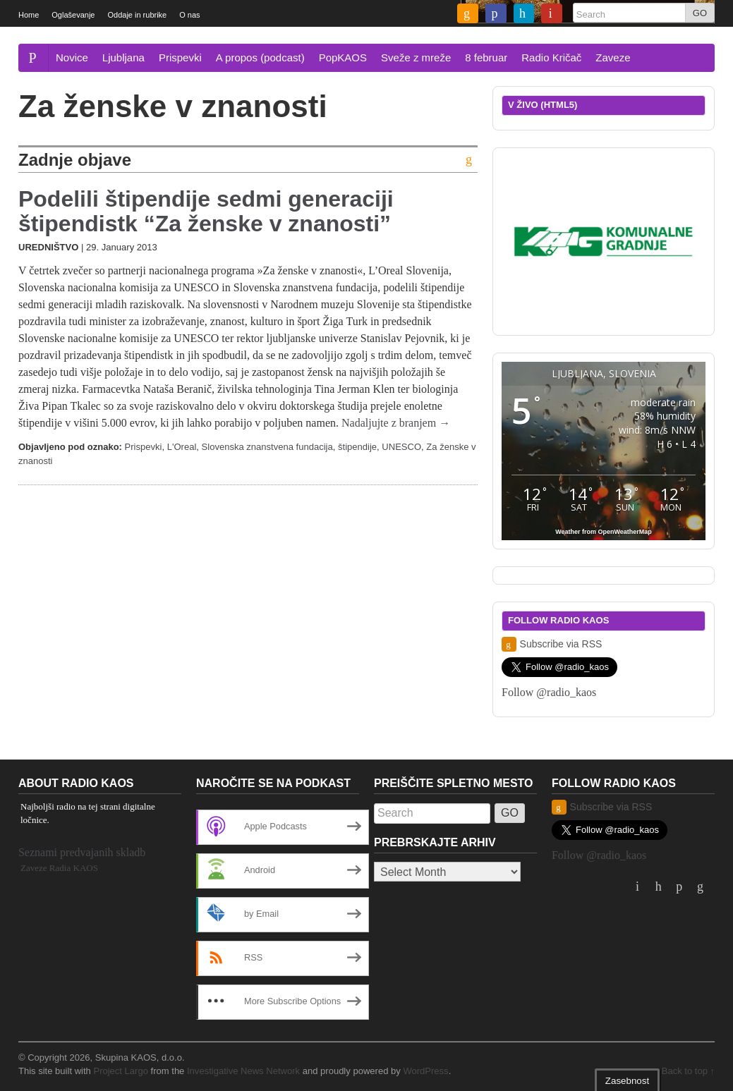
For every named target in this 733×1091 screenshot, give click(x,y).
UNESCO (401, 446)
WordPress (425, 1071)
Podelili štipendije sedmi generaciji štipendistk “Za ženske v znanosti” (206, 211)
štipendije (357, 446)
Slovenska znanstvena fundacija (267, 446)
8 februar (486, 57)
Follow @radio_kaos (549, 692)
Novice (72, 57)
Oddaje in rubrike (136, 15)
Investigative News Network (243, 1071)
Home (28, 15)
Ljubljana (123, 57)
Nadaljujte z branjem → (395, 423)
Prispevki (180, 57)
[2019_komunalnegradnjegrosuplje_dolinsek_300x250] (603, 240)
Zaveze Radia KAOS (59, 868)
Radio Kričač (551, 57)
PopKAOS (343, 57)
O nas (189, 15)
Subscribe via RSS (552, 644)
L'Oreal (182, 446)
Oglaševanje (73, 15)
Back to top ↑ (688, 1071)
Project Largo (120, 1071)
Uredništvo (48, 247)
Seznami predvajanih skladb (81, 852)
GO (700, 13)
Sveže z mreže (416, 57)
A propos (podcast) (260, 57)
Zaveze (612, 57)
